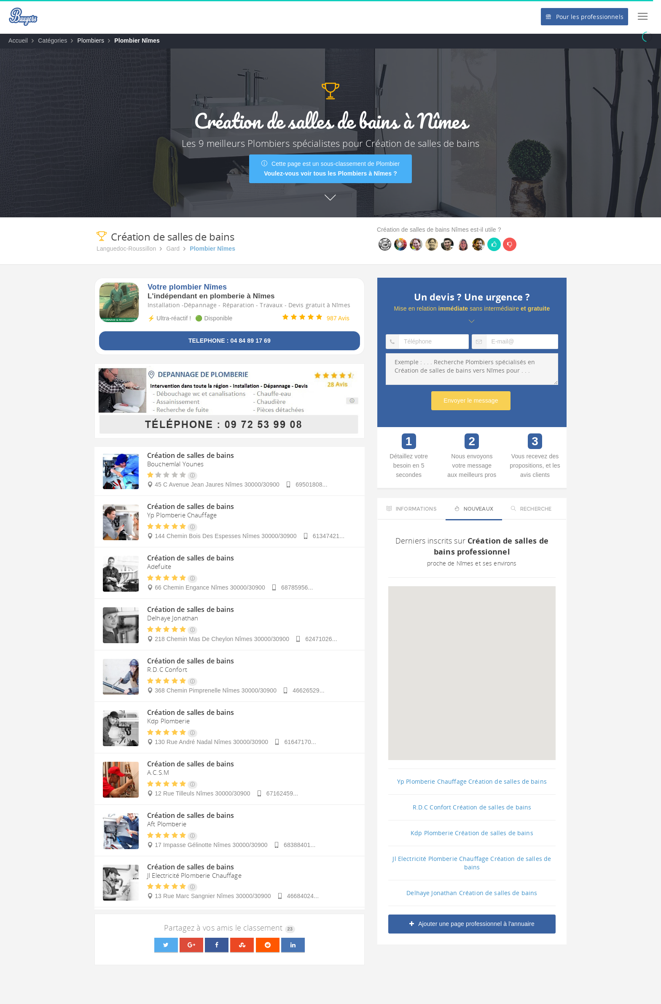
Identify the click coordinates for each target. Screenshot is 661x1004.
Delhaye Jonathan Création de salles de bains (471, 893)
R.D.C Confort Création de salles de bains (472, 807)
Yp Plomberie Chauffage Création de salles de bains (472, 781)
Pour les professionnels (584, 17)
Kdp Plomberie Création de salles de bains (472, 833)
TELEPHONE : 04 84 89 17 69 (229, 340)
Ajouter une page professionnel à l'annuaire (472, 923)
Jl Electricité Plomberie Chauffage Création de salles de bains (471, 863)
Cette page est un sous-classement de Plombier (330, 168)
